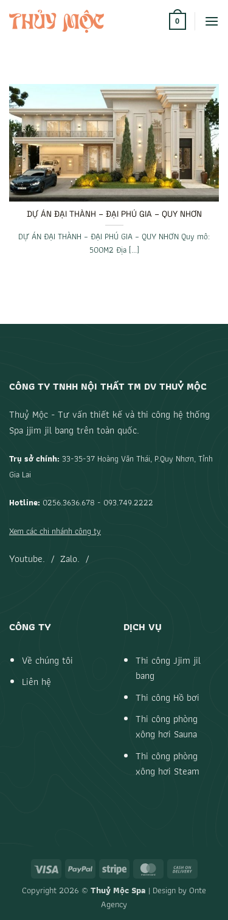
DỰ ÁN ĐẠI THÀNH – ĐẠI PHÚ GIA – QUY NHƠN (114, 214)
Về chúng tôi (47, 660)
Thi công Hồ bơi (167, 697)
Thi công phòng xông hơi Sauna (167, 726)
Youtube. (27, 558)
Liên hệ (36, 681)
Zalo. (70, 558)
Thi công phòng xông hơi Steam (167, 763)
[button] (177, 21)
